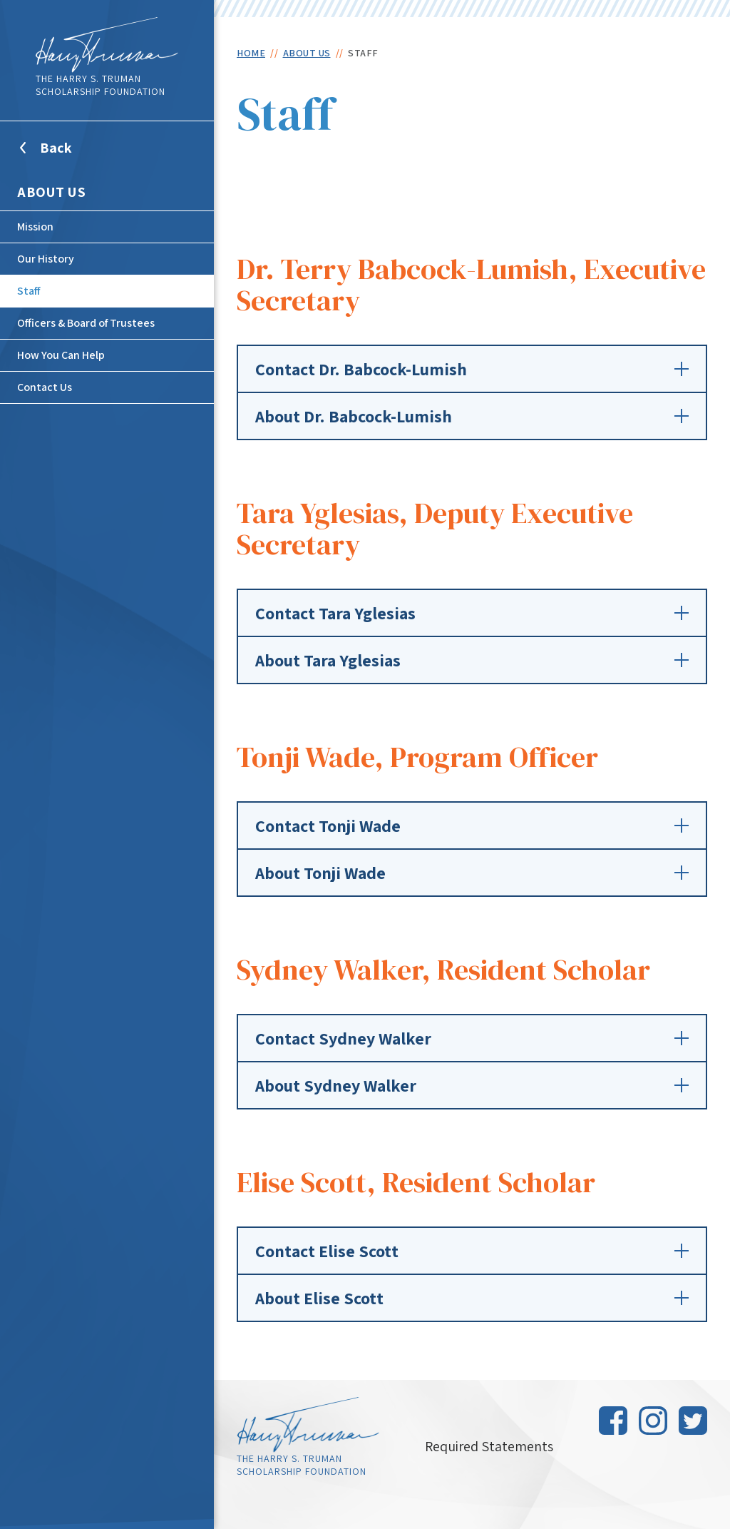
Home (251, 52)
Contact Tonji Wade (472, 825)
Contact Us (44, 387)
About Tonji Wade (472, 872)
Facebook (613, 1420)
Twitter (693, 1420)
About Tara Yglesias (472, 660)
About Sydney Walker (472, 1085)
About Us (51, 192)
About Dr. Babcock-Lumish (472, 416)
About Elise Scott (472, 1297)
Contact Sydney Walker (472, 1038)
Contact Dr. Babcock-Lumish (472, 368)
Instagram (653, 1420)
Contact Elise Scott (472, 1250)
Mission (35, 226)
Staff (28, 290)
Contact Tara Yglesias (472, 612)
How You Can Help (61, 354)
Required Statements (489, 1446)
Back (73, 156)
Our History (45, 258)
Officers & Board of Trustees (86, 322)
